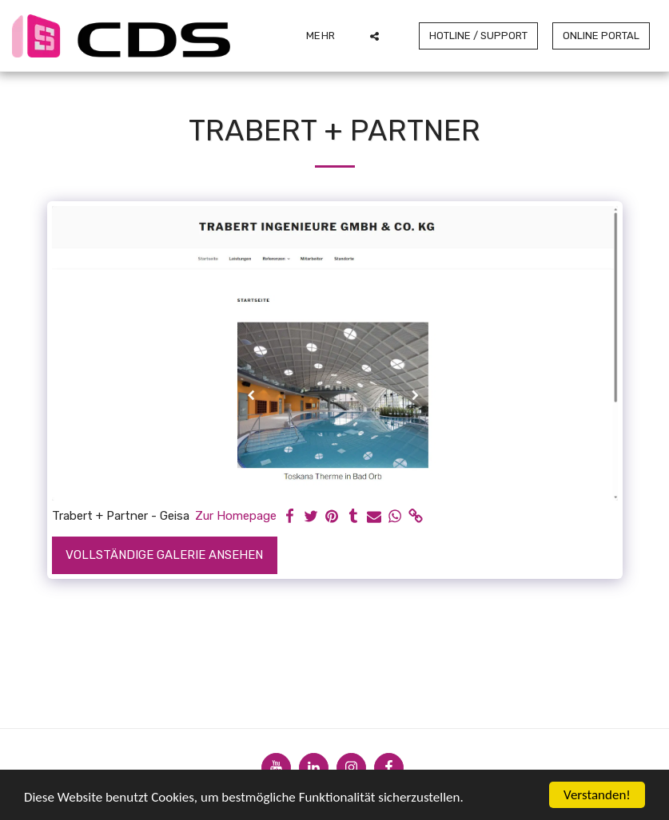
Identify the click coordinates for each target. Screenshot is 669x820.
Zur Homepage (236, 516)
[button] (374, 36)
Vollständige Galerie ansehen (164, 555)
